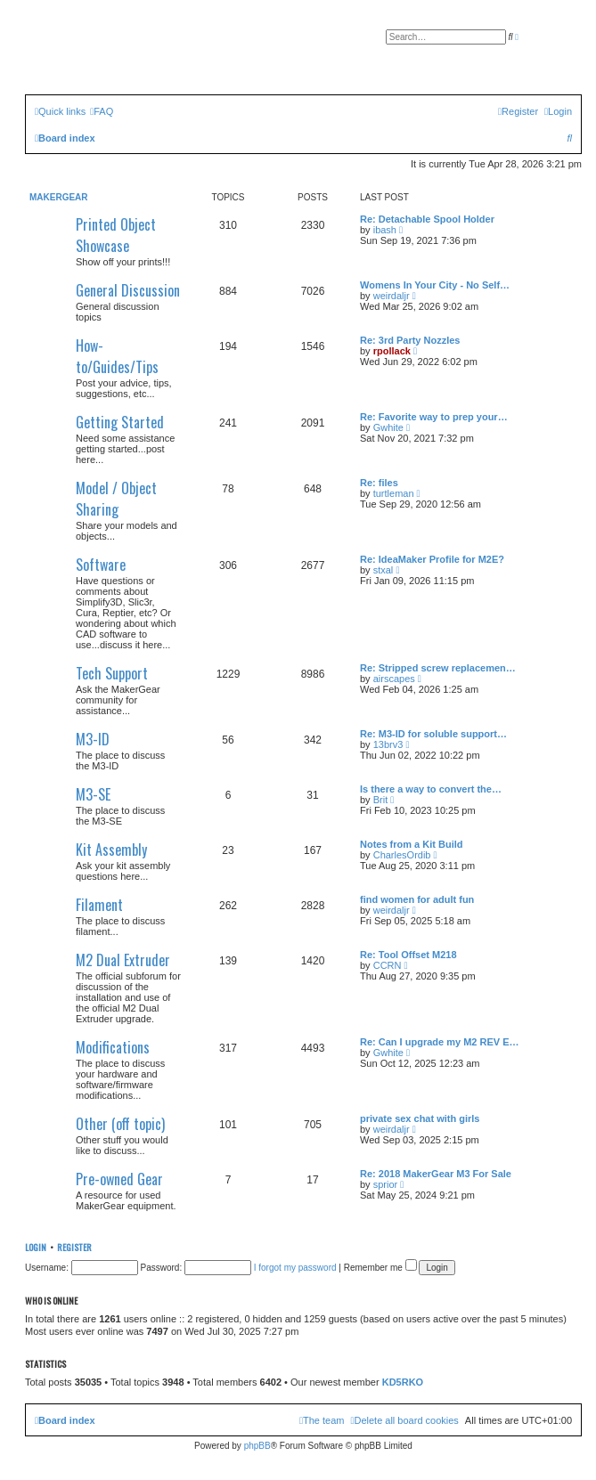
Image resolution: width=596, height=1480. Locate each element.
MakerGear (58, 197)
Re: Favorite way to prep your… (434, 416)
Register (74, 1247)
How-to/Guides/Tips (117, 356)
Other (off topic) (120, 1123)
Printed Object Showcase (116, 235)
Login (35, 1247)
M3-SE (93, 794)
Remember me (380, 1268)
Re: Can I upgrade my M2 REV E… (439, 1042)
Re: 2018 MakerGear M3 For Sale (435, 1173)
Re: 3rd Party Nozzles (410, 340)
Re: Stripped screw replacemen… (438, 668)
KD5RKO (402, 1382)
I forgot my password (295, 1268)
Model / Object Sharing (116, 498)
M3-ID (93, 739)
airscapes (394, 678)
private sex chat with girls (420, 1118)
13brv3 (388, 744)
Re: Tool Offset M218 (408, 954)
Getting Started (120, 422)
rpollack (392, 351)
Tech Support (112, 673)
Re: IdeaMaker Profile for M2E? (432, 559)
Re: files (379, 482)
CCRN (387, 965)
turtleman (393, 493)
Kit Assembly (111, 849)
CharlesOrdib (402, 855)
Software (101, 564)
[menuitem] (101, 111)
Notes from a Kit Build (411, 844)
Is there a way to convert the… (431, 789)
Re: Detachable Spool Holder (427, 219)
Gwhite (388, 427)
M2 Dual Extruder (123, 960)
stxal (383, 570)
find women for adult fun (417, 899)
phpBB (257, 1446)
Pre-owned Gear (119, 1179)
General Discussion (128, 290)
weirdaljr (391, 295)
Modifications (113, 1047)
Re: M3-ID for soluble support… (433, 733)
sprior (385, 1184)
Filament (99, 904)
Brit (380, 799)
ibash (384, 229)
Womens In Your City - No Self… (435, 285)
